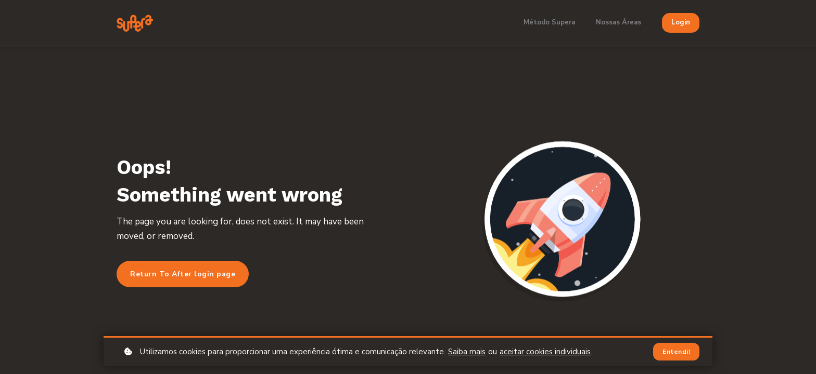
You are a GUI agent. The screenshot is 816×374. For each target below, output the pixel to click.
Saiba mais (467, 351)
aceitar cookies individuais (545, 351)
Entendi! (676, 352)
